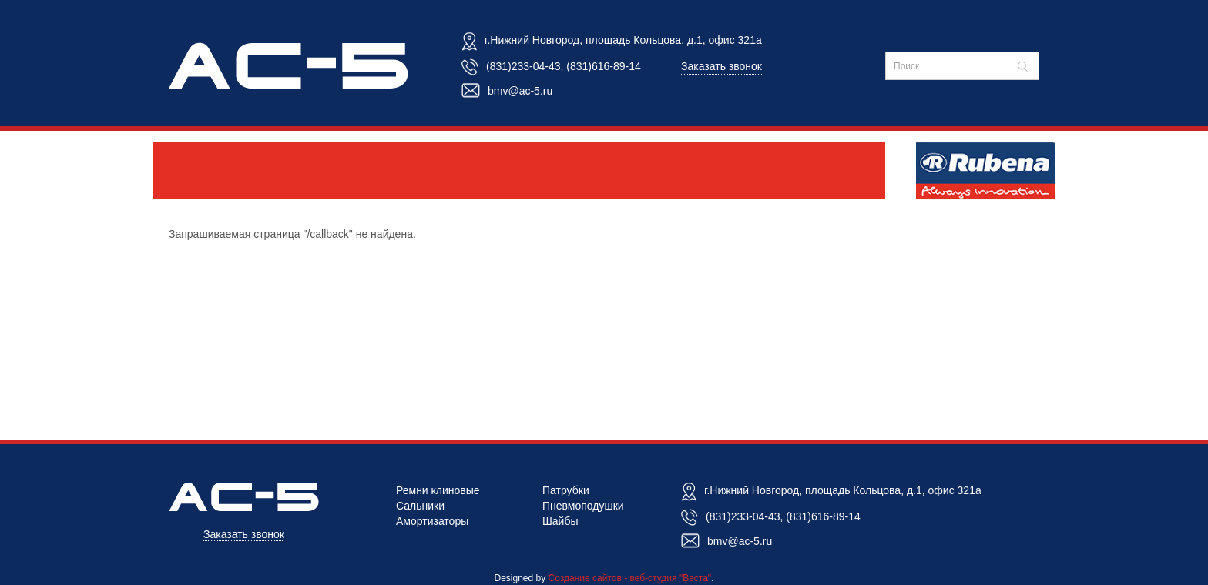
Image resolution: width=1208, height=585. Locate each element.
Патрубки (565, 490)
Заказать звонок (721, 66)
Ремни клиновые (438, 490)
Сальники (420, 506)
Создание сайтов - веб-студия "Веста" (630, 578)
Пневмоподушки (583, 506)
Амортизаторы (432, 521)
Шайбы (560, 521)
